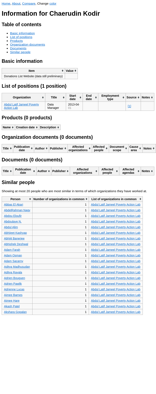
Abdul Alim (11, 227)
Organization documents (27, 44)
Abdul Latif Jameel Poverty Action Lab (115, 204)
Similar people (20, 52)
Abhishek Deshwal (16, 244)
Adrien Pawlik (13, 283)
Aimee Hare (12, 300)
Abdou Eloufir (13, 216)
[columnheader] (33, 70)
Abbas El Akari (13, 204)
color (52, 3)
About (16, 3)
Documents (18, 48)
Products (16, 40)
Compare (28, 3)
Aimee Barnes (13, 295)
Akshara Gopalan (15, 312)
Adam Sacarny (13, 261)
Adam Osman (13, 255)
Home (6, 3)
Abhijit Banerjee (14, 238)
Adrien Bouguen (14, 278)
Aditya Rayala (13, 272)
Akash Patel (12, 306)
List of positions (21, 37)
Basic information (22, 33)
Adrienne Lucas (14, 289)
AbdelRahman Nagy (17, 210)
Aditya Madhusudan (17, 266)
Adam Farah (12, 249)
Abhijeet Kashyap (15, 232)
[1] (129, 106)
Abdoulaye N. (13, 221)
